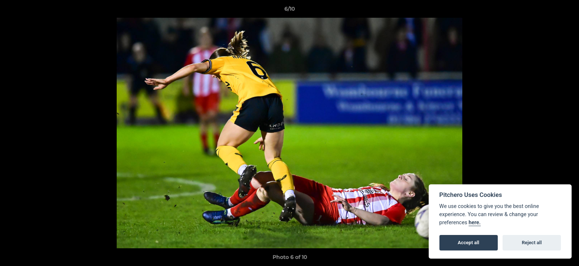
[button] (565, 10)
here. (475, 222)
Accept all (468, 242)
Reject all (532, 242)
